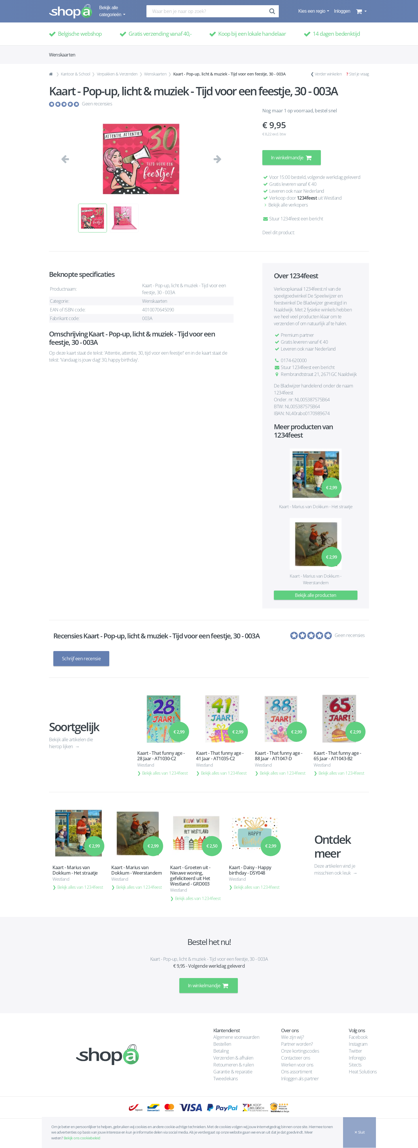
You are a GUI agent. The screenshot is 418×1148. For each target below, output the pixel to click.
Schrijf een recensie (81, 658)
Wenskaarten (155, 74)
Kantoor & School (75, 74)
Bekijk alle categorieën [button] (110, 11)
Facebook (358, 1037)
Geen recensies (97, 104)
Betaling (221, 1051)
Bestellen (222, 1044)
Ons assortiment (296, 1071)
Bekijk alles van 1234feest (165, 773)
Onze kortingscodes (300, 1051)
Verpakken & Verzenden (117, 74)
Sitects (355, 1065)
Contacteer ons (295, 1058)
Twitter (355, 1051)
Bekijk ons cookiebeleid (82, 1138)
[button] (361, 11)
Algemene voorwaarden (236, 1037)
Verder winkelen (328, 74)
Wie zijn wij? (292, 1037)
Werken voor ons (297, 1065)
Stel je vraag (359, 74)
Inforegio (358, 1058)
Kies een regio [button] (312, 11)
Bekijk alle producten (315, 595)
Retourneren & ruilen (233, 1065)
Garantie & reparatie (232, 1071)
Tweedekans (225, 1078)
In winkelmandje (291, 157)
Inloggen (342, 11)
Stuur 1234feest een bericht (292, 218)
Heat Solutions (363, 1071)
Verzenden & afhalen (233, 1058)
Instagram (358, 1044)
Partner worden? (297, 1044)
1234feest (307, 198)
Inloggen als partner (300, 1078)
